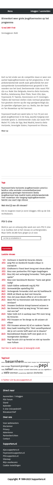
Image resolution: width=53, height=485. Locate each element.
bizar (25, 362)
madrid (22, 195)
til (50, 369)
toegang (23, 197)
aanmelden (45, 11)
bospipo (34, 362)
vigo (19, 200)
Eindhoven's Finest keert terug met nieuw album (29, 268)
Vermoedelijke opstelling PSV (20, 288)
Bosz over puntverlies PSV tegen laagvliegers (27, 271)
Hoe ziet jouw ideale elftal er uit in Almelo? (26, 297)
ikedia (36, 193)
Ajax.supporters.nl (11, 450)
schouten (20, 369)
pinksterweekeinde (40, 195)
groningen (17, 193)
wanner (30, 373)
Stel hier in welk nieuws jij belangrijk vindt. (20, 348)
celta (11, 190)
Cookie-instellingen (11, 465)
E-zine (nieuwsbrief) (12, 409)
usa (9, 200)
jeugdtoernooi (7, 195)
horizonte (20, 188)
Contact (6, 439)
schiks (16, 370)
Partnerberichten (10, 435)
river (3, 197)
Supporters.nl (10, 444)
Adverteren (8, 432)
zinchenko (38, 373)
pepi (43, 365)
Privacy (6, 429)
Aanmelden (8, 396)
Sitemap (6, 459)
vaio (6, 372)
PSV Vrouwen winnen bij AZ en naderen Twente (28, 325)
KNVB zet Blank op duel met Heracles (24, 294)
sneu (42, 369)
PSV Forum (8, 399)
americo (43, 188)
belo (13, 188)
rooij (3, 370)
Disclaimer (8, 426)
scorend (26, 370)
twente (4, 200)
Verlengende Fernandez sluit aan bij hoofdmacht (29, 291)
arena (3, 362)
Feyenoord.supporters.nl (14, 453)
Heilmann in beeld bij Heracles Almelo (24, 260)
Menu (10, 11)
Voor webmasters (11, 423)
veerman (14, 373)
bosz (38, 362)
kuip (16, 195)
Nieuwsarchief (9, 412)
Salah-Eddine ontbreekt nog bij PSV (23, 285)
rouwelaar (10, 197)
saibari (9, 369)
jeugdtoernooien (32, 188)
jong (36, 366)
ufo (2, 373)
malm (28, 195)
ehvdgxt (7, 366)
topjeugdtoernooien (36, 197)
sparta (47, 369)
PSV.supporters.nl (11, 456)
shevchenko (33, 370)
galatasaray (6, 193)
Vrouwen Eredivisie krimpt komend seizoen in (27, 305)
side (39, 369)
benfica (4, 190)
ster (17, 197)
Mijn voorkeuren (10, 462)
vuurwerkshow (22, 373)
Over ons (7, 417)
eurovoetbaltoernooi (31, 190)
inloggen (34, 11)
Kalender (7, 406)
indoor (32, 366)
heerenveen (27, 193)
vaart (14, 200)
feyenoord (6, 188)
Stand (5, 402)
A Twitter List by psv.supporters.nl (16, 380)
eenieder (18, 190)
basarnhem (14, 361)
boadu (29, 362)
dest (3, 366)
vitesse (24, 200)
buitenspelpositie (45, 362)
